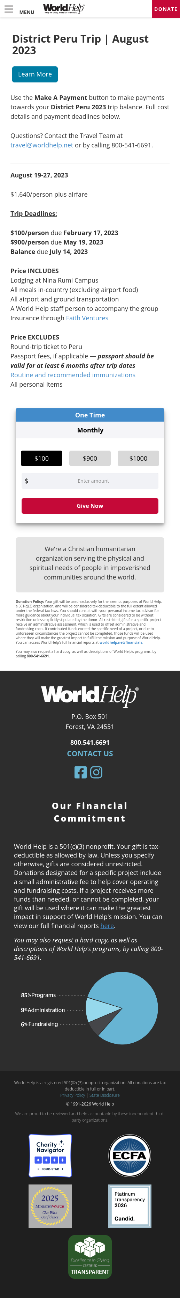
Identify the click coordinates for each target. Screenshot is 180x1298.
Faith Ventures (87, 318)
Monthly (90, 430)
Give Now (90, 506)
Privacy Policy (72, 1095)
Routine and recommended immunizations (72, 375)
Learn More (35, 74)
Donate (166, 9)
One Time (90, 415)
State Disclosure (104, 1095)
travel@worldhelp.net (41, 145)
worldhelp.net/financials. (121, 642)
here (107, 925)
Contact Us (90, 753)
